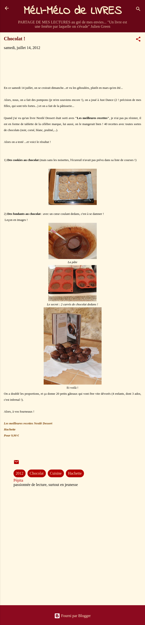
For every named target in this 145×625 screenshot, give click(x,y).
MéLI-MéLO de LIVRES (73, 11)
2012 (19, 473)
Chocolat (37, 473)
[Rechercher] (138, 9)
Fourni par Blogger (72, 616)
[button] (138, 40)
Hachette (75, 473)
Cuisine (56, 473)
